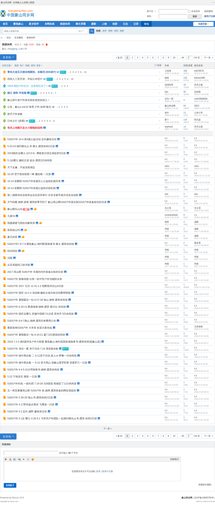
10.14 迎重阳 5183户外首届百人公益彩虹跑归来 (34, 181)
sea (166, 194)
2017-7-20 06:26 (201, 231)
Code (28, 459)
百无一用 (169, 99)
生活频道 (18, 37)
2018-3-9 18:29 (201, 203)
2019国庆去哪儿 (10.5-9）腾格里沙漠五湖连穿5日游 (36, 153)
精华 (33, 65)
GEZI (196, 106)
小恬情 (168, 71)
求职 (116, 31)
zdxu (167, 166)
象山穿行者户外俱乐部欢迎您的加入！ (28, 100)
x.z (166, 138)
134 (185, 119)
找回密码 (208, 11)
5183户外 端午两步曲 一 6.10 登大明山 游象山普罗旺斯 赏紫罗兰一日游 (47, 362)
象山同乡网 (6, 2)
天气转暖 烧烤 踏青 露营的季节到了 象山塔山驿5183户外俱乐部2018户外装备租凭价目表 (57, 202)
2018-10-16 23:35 (202, 182)
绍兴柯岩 (12, 250)
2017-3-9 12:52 (201, 259)
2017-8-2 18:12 (201, 224)
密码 (149, 16)
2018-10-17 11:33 (202, 175)
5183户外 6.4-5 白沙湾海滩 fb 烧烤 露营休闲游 (33, 369)
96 (184, 92)
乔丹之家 (198, 85)
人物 (104, 23)
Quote (23, 459)
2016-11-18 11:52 (202, 287)
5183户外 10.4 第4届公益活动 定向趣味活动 (31, 139)
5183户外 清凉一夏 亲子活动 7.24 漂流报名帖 (32, 348)
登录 (98, 471)
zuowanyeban (171, 215)
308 (185, 71)
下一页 (207, 57)
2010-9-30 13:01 (201, 129)
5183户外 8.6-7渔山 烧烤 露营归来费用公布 (31, 320)
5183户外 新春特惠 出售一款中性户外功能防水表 (34, 279)
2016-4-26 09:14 (201, 392)
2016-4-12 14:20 (201, 406)
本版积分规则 (204, 484)
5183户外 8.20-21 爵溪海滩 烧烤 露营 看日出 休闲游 (36, 306)
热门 (22, 65)
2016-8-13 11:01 (201, 329)
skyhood (169, 126)
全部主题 (6, 65)
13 (184, 112)
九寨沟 (11, 216)
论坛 (146, 23)
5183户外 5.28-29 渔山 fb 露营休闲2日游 (30, 397)
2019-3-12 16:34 (201, 169)
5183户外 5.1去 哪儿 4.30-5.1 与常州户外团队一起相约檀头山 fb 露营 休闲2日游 (52, 418)
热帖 (27, 65)
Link (19, 459)
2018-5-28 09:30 (201, 217)
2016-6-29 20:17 (201, 343)
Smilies (32, 459)
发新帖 (7, 57)
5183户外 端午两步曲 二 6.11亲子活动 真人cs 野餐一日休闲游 (42, 355)
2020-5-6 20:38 (201, 148)
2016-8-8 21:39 (201, 322)
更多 (38, 65)
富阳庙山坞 (13, 230)
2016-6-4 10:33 (201, 364)
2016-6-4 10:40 (201, 357)
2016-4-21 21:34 (201, 420)
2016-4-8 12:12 (201, 413)
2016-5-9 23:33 (201, 385)
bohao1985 (199, 78)
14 (184, 126)
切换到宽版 (213, 2)
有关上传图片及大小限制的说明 (24, 127)
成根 (196, 222)
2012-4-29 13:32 (201, 101)
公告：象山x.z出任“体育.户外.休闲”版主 (29, 106)
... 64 (181, 57)
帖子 (81, 31)
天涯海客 (198, 326)
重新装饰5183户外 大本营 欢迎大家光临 (29, 327)
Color (10, 459)
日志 (125, 23)
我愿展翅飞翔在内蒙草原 (21, 223)
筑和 (167, 222)
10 (174, 57)
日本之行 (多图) (16, 120)
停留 (167, 229)
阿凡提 (197, 119)
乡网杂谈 (49, 23)
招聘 (110, 31)
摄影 (93, 23)
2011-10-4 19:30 (201, 80)
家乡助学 (34, 23)
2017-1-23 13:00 (201, 280)
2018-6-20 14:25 (201, 210)
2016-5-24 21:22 (201, 371)
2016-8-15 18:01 (201, 308)
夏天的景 (12, 237)
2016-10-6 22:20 (201, 294)
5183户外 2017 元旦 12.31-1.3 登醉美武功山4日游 (35, 286)
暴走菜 (197, 243)
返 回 (120, 57)
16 (72, 79)
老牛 (167, 112)
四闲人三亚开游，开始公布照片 (24, 78)
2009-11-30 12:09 (202, 108)
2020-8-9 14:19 (201, 141)
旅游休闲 (65, 23)
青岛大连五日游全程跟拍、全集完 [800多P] (31, 72)
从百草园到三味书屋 (18, 264)
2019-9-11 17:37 (201, 155)
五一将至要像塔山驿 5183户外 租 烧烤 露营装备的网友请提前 (41, 390)
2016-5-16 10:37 (201, 378)
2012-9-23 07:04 (201, 122)
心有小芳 (22, 49)
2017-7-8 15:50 (201, 238)
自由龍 (197, 92)
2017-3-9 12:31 (201, 266)
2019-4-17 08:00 (201, 162)
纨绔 (167, 78)
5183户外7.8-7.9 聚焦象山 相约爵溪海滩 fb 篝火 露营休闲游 (40, 243)
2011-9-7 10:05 (201, 115)
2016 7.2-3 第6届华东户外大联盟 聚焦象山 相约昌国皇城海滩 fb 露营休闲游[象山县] (54, 341)
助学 (104, 31)
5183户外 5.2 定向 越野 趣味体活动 (27, 411)
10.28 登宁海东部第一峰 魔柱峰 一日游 (29, 174)
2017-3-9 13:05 (201, 252)
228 (185, 78)
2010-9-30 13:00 (201, 87)
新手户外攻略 (14, 114)
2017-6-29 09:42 (201, 245)
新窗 (159, 65)
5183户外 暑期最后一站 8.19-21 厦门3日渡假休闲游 (36, 334)
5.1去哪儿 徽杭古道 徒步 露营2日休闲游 (29, 160)
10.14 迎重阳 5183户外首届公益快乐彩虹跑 (31, 188)
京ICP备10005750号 (204, 497)
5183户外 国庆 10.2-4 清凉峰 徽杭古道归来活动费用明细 (38, 292)
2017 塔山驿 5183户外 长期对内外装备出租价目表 (35, 271)
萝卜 (167, 119)
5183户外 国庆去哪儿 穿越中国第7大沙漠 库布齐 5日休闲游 (40, 313)
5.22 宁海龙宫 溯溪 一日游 (22, 376)
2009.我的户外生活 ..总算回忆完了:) (27, 85)
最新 (17, 65)
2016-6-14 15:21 (201, 350)
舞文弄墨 (81, 23)
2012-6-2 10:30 (201, 73)
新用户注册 (209, 16)
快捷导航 (202, 24)
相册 (114, 23)
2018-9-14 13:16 (201, 196)
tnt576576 (199, 71)
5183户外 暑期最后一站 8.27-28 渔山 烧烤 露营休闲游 (37, 299)
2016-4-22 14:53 (201, 399)
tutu (166, 92)
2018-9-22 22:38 (201, 189)
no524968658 (200, 99)
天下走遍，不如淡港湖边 (21, 167)
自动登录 (194, 11)
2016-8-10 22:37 (201, 315)
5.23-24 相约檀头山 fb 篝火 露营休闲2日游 (31, 146)
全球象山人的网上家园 (23, 2)
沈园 (9, 257)
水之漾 (168, 208)
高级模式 (174, 459)
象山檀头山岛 (14, 209)
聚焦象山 (18, 23)
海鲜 (122, 31)
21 (85, 72)
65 (184, 106)
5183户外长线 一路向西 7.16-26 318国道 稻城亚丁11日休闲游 (41, 383)
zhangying (12, 49)
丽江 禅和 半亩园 (16, 92)
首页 (5, 23)
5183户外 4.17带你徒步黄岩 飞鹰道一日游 (30, 404)
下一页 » (107, 428)
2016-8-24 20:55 (201, 301)
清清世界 (169, 85)
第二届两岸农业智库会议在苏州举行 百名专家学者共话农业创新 (42, 195)
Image (14, 459)
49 (184, 85)
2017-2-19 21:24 (201, 273)
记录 (135, 23)
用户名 (150, 11)
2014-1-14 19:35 (201, 94)
